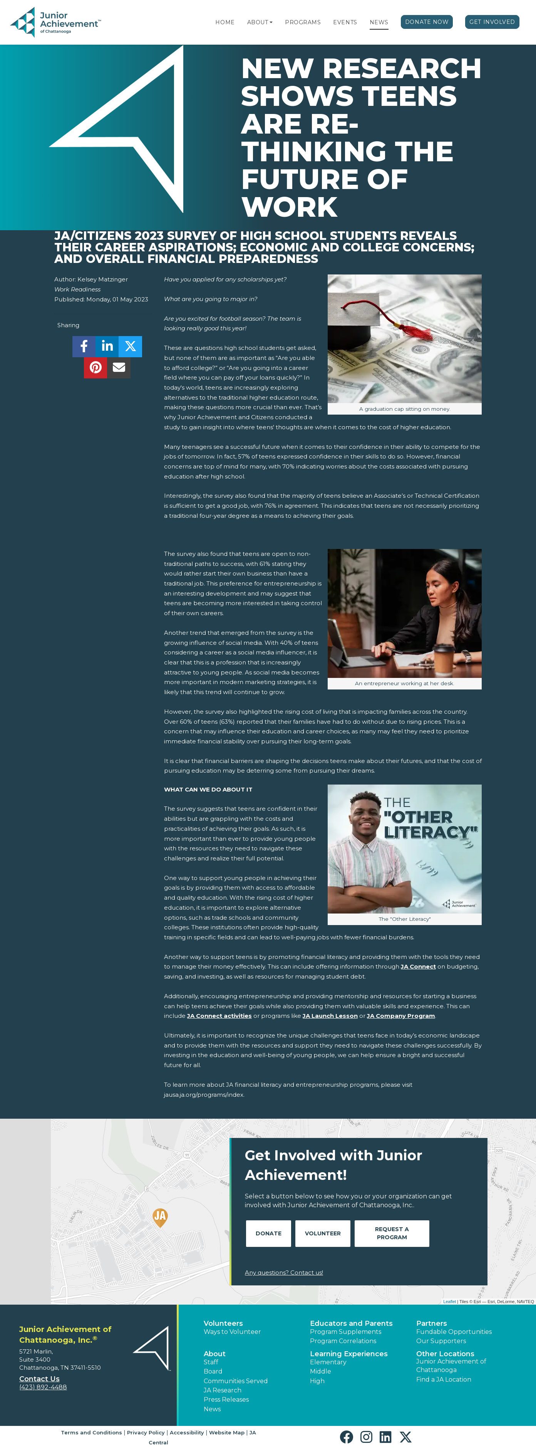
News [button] (212, 1409)
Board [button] (213, 1371)
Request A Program (392, 1233)
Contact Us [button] (39, 1378)
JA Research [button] (222, 1390)
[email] (119, 369)
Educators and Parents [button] (351, 1323)
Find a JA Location (443, 1379)
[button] (271, 22)
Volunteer (323, 1233)
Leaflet (449, 1301)
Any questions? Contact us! (284, 1272)
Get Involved (492, 21)
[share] (84, 348)
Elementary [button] (328, 1362)
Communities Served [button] (236, 1381)
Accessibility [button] (187, 1432)
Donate (268, 1233)
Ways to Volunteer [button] (232, 1331)
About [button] (215, 1353)
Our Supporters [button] (441, 1341)
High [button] (317, 1381)
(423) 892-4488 (43, 1387)
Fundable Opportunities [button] (454, 1331)
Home (224, 22)
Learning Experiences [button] (349, 1353)
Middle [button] (320, 1371)
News (379, 22)
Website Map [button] (227, 1432)
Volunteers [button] (223, 1323)
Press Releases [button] (226, 1399)
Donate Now (427, 21)
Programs (303, 22)
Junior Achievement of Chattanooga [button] (451, 1366)
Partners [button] (431, 1323)
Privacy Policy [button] (146, 1432)
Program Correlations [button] (343, 1341)
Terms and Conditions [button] (91, 1432)
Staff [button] (211, 1362)
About (257, 22)
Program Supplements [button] (345, 1331)
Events (345, 22)
